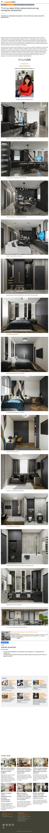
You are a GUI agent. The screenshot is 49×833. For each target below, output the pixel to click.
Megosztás (5, 642)
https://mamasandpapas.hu (7, 690)
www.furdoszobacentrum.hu (22, 687)
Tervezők (25, 4)
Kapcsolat (4, 813)
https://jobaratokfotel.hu (6, 701)
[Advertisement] (24, 27)
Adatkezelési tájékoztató (7, 814)
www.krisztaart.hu (24, 63)
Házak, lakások (10, 4)
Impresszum (4, 815)
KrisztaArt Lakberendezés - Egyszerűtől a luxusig (24, 632)
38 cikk (18, 638)
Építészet (4, 4)
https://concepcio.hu (37, 689)
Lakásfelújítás (18, 4)
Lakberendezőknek (22, 815)
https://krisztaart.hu (15, 633)
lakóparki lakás (4, 647)
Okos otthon (31, 4)
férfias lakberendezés (12, 647)
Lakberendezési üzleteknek (23, 814)
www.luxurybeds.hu (36, 704)
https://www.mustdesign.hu (22, 702)
